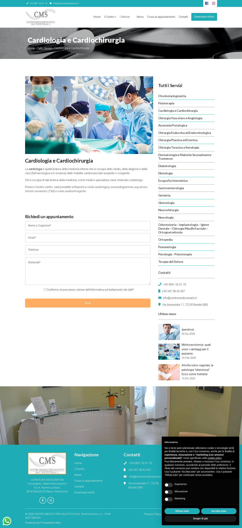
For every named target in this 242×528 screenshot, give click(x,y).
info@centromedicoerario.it (62, 3)
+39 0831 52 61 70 (36, 3)
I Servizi (125, 17)
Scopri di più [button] (200, 518)
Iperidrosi (188, 329)
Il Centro (109, 17)
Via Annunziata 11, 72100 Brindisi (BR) (185, 304)
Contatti (183, 17)
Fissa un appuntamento (161, 17)
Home (97, 17)
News (140, 17)
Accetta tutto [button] (218, 511)
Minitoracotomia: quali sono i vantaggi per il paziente (196, 349)
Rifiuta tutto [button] (182, 511)
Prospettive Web (50, 522)
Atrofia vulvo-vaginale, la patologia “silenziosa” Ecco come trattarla (197, 370)
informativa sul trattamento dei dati (111, 289)
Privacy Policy (152, 513)
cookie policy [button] (214, 458)
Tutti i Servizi (44, 48)
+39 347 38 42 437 (173, 291)
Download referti (204, 16)
